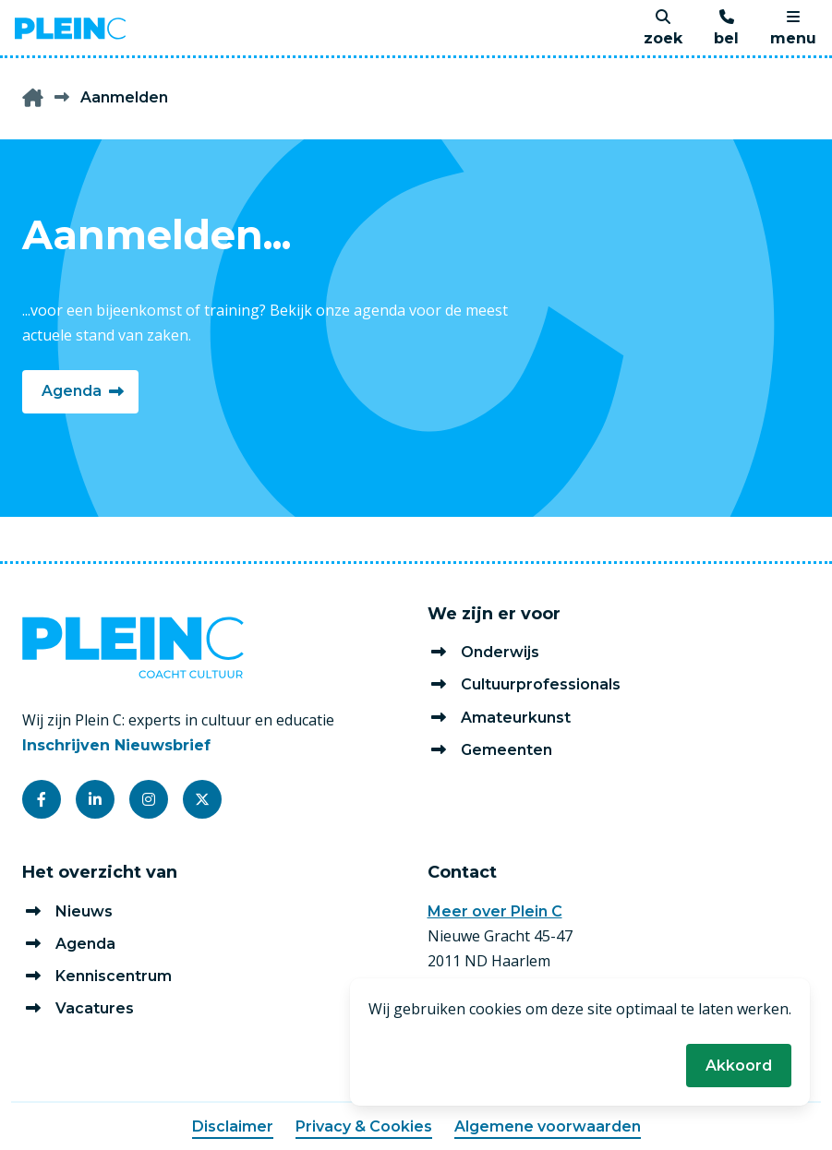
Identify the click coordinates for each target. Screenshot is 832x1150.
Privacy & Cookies (363, 1126)
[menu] (793, 28)
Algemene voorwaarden (547, 1126)
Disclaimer (232, 1126)
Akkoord (738, 1065)
